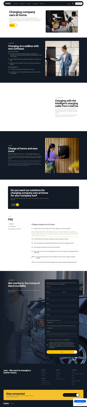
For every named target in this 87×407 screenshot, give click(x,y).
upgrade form (67, 339)
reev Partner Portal (45, 382)
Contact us (58, 377)
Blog (73, 375)
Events (73, 371)
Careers (57, 375)
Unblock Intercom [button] (80, 401)
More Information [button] (80, 403)
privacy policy (52, 347)
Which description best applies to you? (54, 320)
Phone (48, 303)
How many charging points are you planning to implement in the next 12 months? (61, 325)
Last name (64, 292)
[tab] (18, 223)
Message (48, 331)
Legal (73, 377)
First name (49, 292)
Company (49, 309)
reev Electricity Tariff (46, 384)
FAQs (73, 379)
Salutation (49, 286)
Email (48, 297)
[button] (16, 3)
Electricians (44, 373)
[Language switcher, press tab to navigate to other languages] (69, 3)
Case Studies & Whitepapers (77, 373)
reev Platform (44, 380)
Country (48, 314)
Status (73, 384)
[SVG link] (8, 3)
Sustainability (59, 373)
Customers (44, 371)
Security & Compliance (60, 379)
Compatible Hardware (76, 380)
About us (58, 371)
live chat (63, 284)
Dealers (73, 382)
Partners (43, 375)
